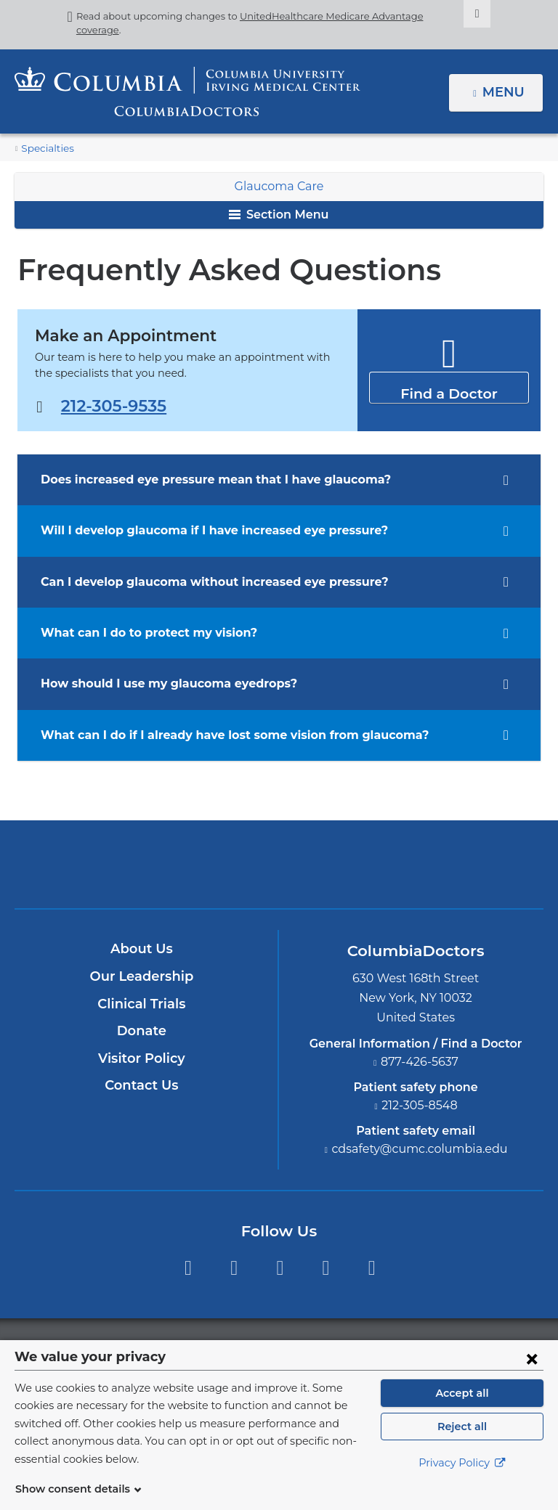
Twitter (234, 1268)
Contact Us (141, 1085)
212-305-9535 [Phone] (111, 405)
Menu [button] (505, 92)
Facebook (188, 1268)
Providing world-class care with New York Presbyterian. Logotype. (377, 873)
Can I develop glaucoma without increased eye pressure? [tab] (199, 582)
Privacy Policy (462, 1481)
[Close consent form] (531, 1375)
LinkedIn (326, 1268)
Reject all (462, 1444)
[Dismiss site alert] (454, 14)
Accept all (462, 1410)
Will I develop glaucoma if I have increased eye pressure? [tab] (199, 530)
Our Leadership (141, 976)
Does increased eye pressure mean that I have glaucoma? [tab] (200, 479)
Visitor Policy (141, 1058)
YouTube (280, 1268)
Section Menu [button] (278, 214)
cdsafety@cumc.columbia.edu (420, 1149)
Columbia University (308, 1348)
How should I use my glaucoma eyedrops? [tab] (158, 683)
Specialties (45, 148)
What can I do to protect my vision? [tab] (139, 633)
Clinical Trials (142, 1004)
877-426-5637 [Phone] (420, 1062)
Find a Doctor (448, 386)
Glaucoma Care (279, 186)
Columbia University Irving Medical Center (211, 864)
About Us (142, 949)
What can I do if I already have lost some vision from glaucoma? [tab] (218, 735)
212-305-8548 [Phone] (420, 1105)
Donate (141, 1031)
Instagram (372, 1268)
